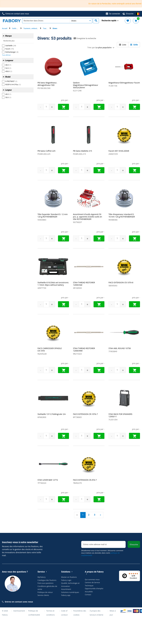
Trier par (99, 47)
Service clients (43, 595)
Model (7, 77)
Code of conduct (64, 613)
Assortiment (66, 589)
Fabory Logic (66, 580)
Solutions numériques (70, 592)
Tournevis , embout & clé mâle (34, 28)
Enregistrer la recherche (85, 38)
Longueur (9, 60)
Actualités (89, 591)
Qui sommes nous (92, 579)
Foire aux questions (46, 583)
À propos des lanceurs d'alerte (96, 613)
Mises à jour (113, 613)
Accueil (4, 28)
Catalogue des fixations (47, 580)
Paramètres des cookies (79, 613)
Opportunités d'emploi (94, 588)
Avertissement (19, 611)
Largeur (8, 90)
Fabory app (65, 595)
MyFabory (42, 577)
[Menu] (138, 572)
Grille (134, 45)
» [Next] (100, 514)
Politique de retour (45, 592)
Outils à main (16, 28)
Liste (122, 45)
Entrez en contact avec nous (15, 13)
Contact (88, 594)
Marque (8, 36)
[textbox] (45, 20)
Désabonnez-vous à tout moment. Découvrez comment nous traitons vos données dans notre (102, 553)
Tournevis (46, 28)
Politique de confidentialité (34, 613)
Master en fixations (69, 577)
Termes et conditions (50, 613)
